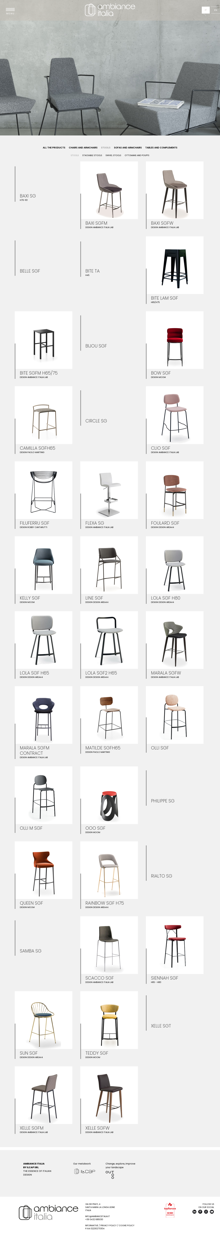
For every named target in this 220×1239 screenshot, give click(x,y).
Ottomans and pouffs (137, 155)
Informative (91, 1225)
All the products (54, 147)
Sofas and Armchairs (128, 147)
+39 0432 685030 (94, 1219)
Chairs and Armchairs (83, 147)
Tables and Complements (161, 147)
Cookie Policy (126, 1225)
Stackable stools (92, 155)
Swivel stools (113, 155)
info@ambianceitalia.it (97, 1216)
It (206, 10)
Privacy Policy (108, 1225)
